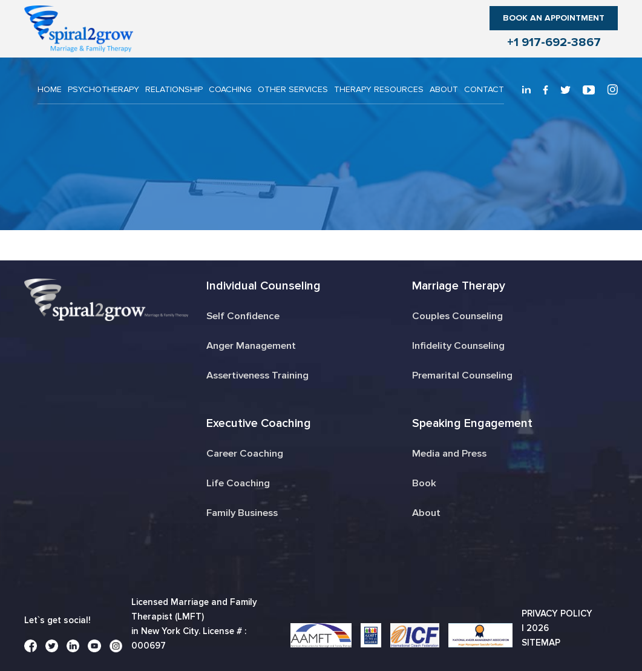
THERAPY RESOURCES (379, 89)
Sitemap (541, 642)
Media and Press (449, 453)
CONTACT (484, 89)
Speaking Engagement (472, 423)
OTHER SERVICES (293, 89)
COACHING (230, 89)
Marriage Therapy (458, 286)
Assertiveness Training (257, 375)
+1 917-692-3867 (554, 42)
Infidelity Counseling (458, 345)
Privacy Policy (557, 613)
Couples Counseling (458, 315)
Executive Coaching (258, 423)
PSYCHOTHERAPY (103, 89)
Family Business (242, 512)
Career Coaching (244, 453)
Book (424, 483)
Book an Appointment (553, 18)
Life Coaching (237, 483)
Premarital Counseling (462, 375)
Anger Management (250, 345)
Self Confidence (242, 315)
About (444, 89)
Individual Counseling (263, 286)
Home (50, 89)
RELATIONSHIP (174, 89)
